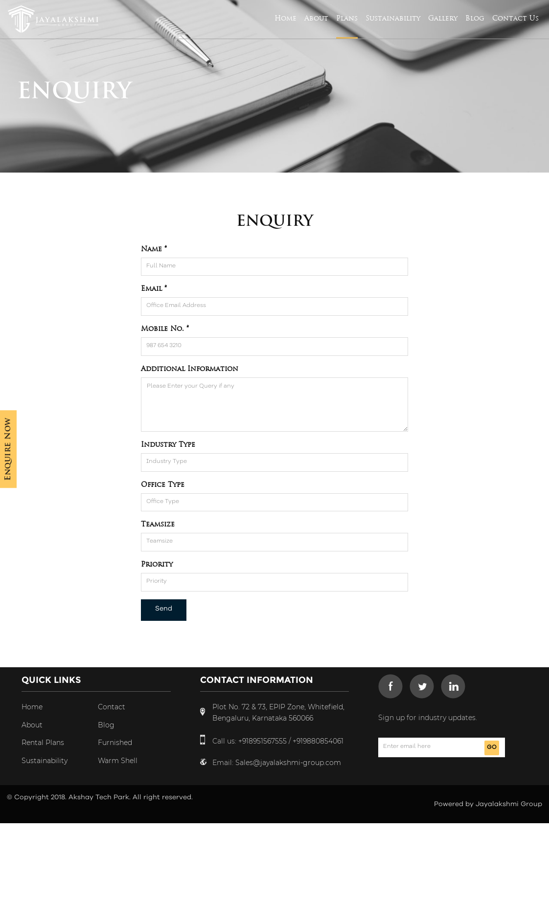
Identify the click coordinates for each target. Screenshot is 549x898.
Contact (111, 706)
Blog (474, 18)
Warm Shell (117, 760)
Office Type (162, 484)
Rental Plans (43, 742)
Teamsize (158, 524)
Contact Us (515, 18)
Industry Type (168, 444)
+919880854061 (318, 741)
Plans (347, 18)
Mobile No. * (165, 328)
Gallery (443, 18)
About (316, 18)
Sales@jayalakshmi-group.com (288, 762)
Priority (157, 564)
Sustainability (393, 18)
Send (163, 608)
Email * (154, 288)
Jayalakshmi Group (509, 804)
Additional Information (189, 368)
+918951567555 (262, 741)
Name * (154, 248)
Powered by (455, 804)
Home (285, 18)
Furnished (115, 742)
